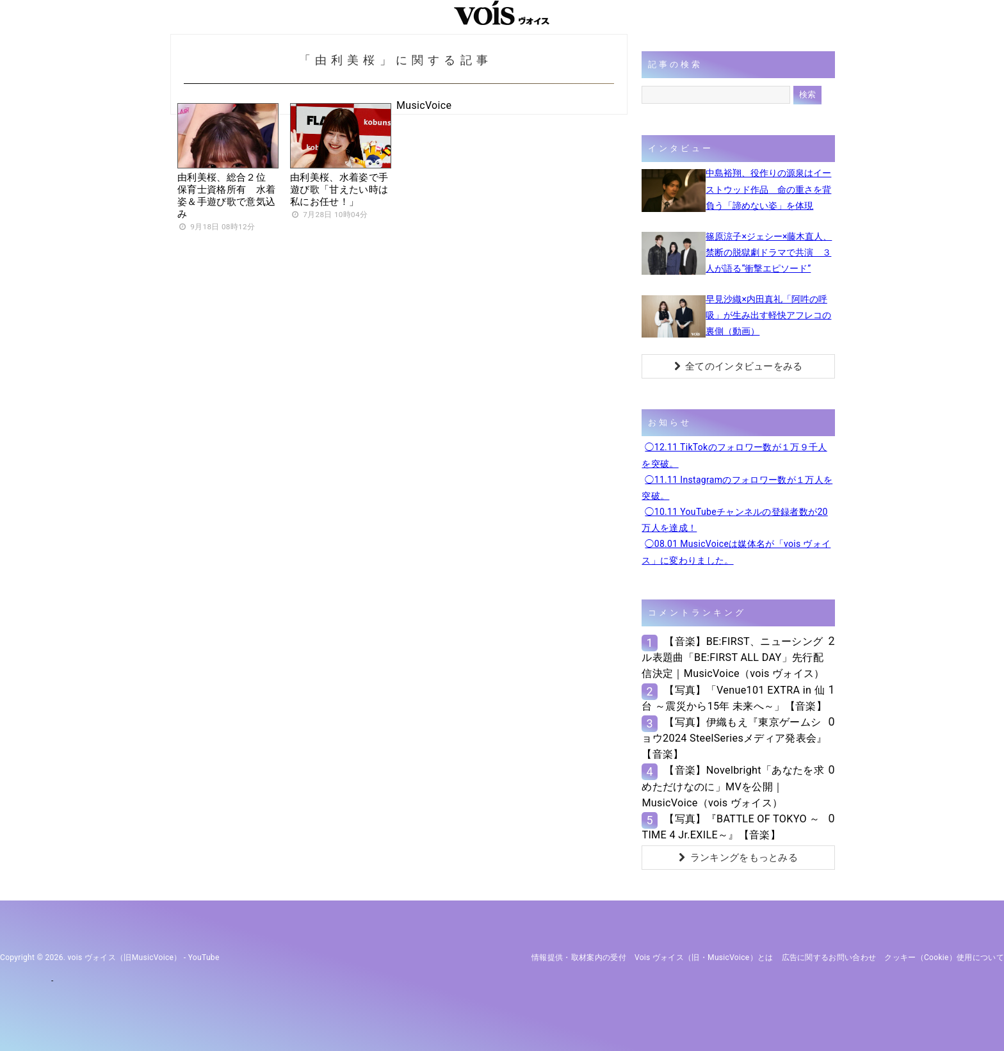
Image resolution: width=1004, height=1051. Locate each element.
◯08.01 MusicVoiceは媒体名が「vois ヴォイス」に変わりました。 (736, 552)
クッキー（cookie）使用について (944, 957)
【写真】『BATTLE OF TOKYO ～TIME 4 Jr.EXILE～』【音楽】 (731, 827)
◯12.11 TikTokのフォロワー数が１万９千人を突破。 (734, 455)
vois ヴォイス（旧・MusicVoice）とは (704, 957)
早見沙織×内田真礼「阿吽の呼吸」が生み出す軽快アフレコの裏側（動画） (768, 315)
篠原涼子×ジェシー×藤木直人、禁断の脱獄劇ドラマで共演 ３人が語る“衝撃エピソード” (769, 252)
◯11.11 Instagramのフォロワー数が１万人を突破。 (737, 488)
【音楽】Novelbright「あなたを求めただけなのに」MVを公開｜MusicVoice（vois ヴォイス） (732, 786)
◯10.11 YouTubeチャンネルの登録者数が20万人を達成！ (734, 520)
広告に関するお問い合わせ (829, 957)
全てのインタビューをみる (738, 366)
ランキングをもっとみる (738, 857)
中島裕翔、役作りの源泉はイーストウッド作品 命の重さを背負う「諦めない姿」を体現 (768, 189)
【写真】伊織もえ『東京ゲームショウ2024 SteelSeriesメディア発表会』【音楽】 (734, 738)
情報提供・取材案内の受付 (578, 957)
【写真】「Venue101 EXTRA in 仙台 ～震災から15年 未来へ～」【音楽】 (734, 698)
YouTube (204, 957)
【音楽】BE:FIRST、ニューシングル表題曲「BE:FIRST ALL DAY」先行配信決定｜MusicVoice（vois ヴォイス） (733, 657)
